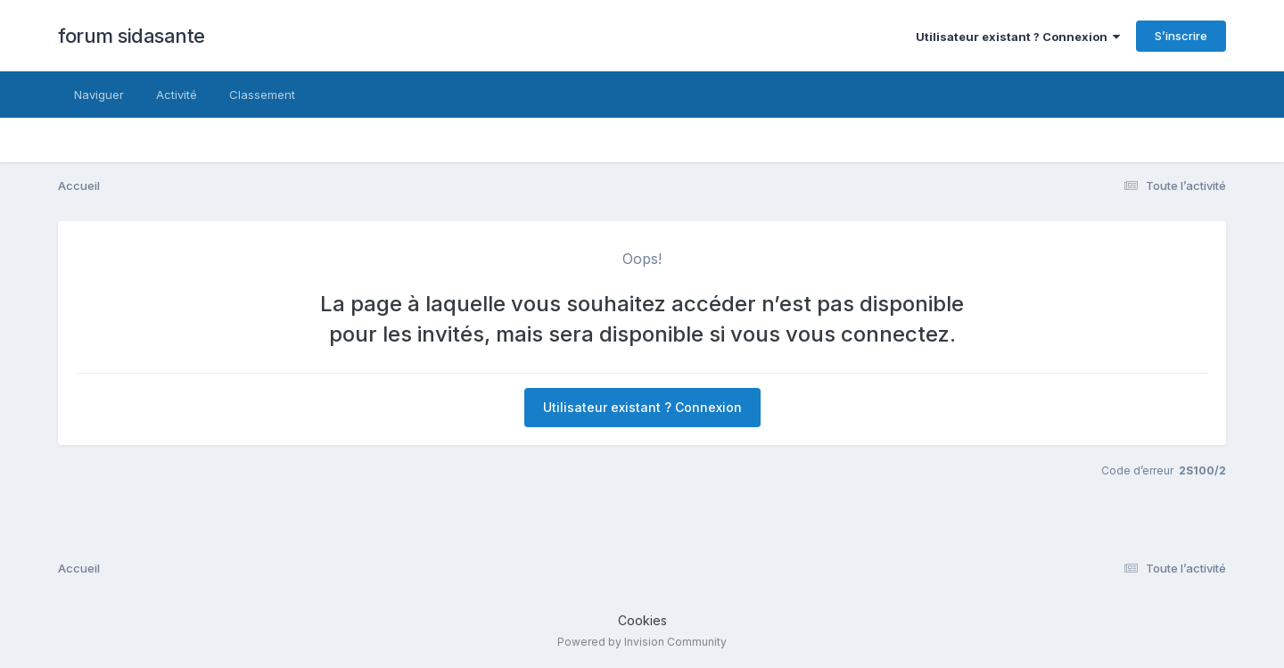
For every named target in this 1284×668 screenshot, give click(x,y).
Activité (176, 94)
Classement (262, 94)
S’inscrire (1181, 36)
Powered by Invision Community (642, 641)
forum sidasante (131, 35)
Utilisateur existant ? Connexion (1018, 36)
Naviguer (99, 94)
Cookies (642, 620)
